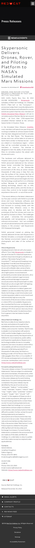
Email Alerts (9, 497)
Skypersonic (25, 100)
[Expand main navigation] (32, 3)
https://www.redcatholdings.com (13, 363)
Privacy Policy (17, 527)
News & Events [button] (17, 38)
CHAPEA (30, 127)
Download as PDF (27, 87)
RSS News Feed (9, 512)
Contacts (8, 507)
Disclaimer (17, 532)
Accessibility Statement (17, 542)
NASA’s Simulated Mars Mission (13, 114)
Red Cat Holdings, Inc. (13, 523)
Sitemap (7, 516)
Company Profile (11, 502)
